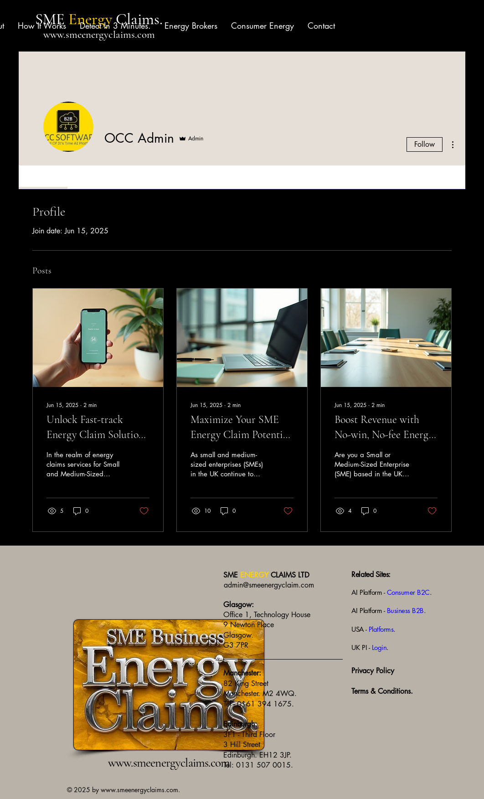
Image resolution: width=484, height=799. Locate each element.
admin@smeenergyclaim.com (269, 585)
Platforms (381, 629)
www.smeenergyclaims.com (99, 34)
